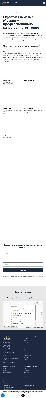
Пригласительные (27, 355)
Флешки (25, 379)
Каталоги (26, 344)
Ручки (25, 368)
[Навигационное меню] (44, 3)
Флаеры (25, 347)
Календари (26, 342)
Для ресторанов (6, 383)
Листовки (26, 345)
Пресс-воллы (26, 359)
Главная (5, 12)
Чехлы (25, 383)
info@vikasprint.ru (7, 343)
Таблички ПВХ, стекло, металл (29, 385)
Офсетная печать (21, 12)
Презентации (5, 379)
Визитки (4, 368)
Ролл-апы (26, 357)
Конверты (5, 377)
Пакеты (25, 353)
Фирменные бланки (6, 381)
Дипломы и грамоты (7, 372)
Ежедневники (26, 372)
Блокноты (5, 370)
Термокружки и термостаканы (29, 377)
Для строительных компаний (8, 387)
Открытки (26, 349)
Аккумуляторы (27, 381)
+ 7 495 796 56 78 (6, 342)
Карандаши (26, 370)
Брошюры (26, 338)
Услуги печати (12, 12)
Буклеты (25, 340)
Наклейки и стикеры (28, 351)
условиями (20, 391)
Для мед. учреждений (7, 385)
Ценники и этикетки (6, 374)
